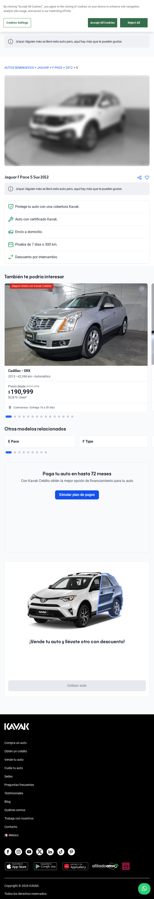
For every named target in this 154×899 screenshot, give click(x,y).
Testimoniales (13, 793)
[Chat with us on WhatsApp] (144, 889)
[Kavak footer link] (16, 728)
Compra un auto (15, 743)
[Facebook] (7, 851)
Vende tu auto (14, 759)
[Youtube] (29, 851)
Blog (7, 801)
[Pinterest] (71, 851)
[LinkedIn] (50, 851)
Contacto (10, 827)
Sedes (8, 776)
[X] (39, 851)
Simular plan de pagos (77, 495)
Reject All (134, 22)
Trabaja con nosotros (18, 818)
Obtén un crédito (15, 751)
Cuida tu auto (13, 768)
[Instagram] (18, 851)
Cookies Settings (17, 22)
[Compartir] (139, 177)
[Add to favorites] (141, 289)
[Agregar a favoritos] (147, 177)
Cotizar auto (77, 685)
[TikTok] (60, 851)
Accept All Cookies (102, 22)
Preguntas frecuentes (19, 785)
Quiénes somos (14, 810)
